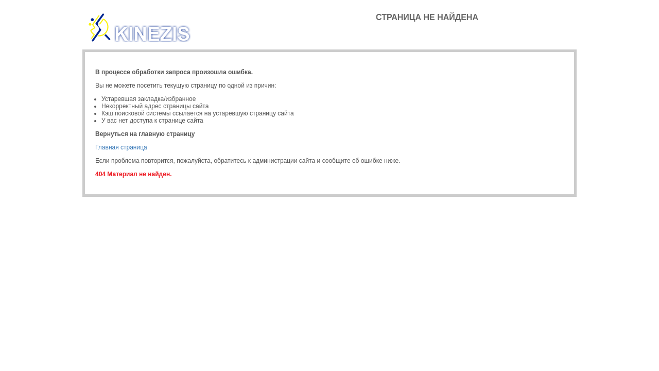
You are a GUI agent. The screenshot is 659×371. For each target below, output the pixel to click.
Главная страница (121, 147)
